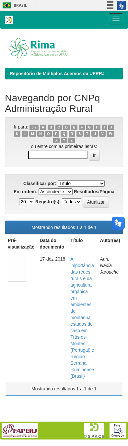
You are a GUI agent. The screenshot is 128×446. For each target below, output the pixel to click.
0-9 (33, 127)
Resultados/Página (94, 191)
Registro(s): (48, 201)
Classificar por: (39, 183)
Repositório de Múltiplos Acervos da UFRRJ (57, 73)
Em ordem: (25, 191)
